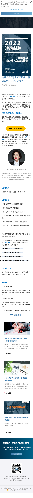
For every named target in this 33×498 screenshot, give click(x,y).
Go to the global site (16, 9)
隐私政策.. (4, 488)
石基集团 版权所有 (12, 488)
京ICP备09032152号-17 (25, 488)
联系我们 (16, 454)
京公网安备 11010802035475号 (16, 490)
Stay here (16, 13)
